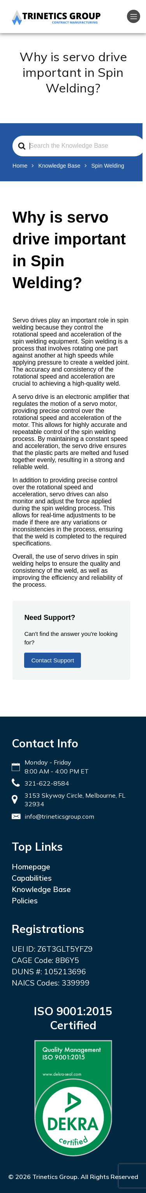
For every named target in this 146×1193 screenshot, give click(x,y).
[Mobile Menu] (133, 16)
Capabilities (32, 878)
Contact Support (52, 660)
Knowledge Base (41, 889)
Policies (25, 900)
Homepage (31, 866)
